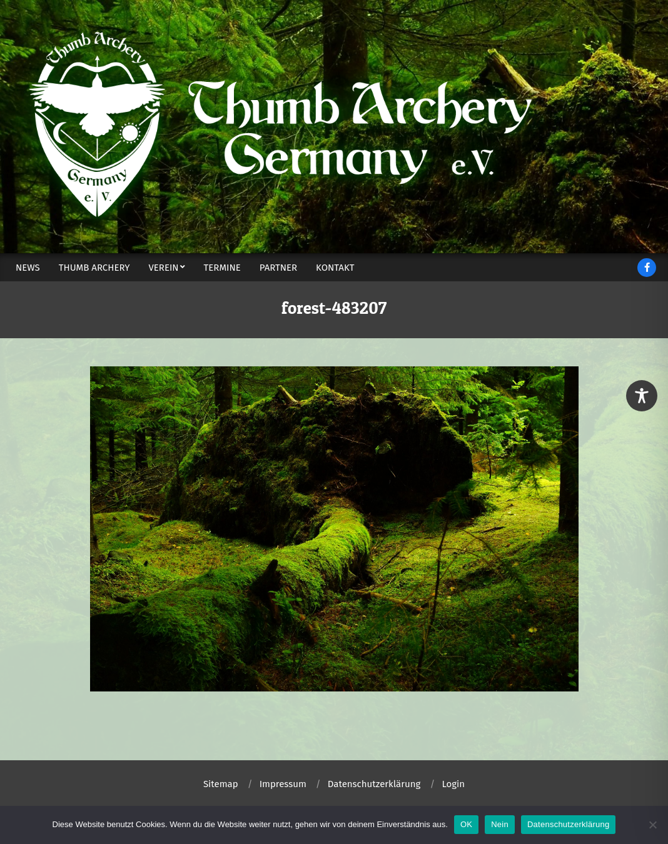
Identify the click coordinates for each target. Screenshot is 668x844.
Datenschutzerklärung (568, 824)
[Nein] (652, 824)
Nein (500, 824)
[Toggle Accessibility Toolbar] (642, 396)
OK (466, 824)
